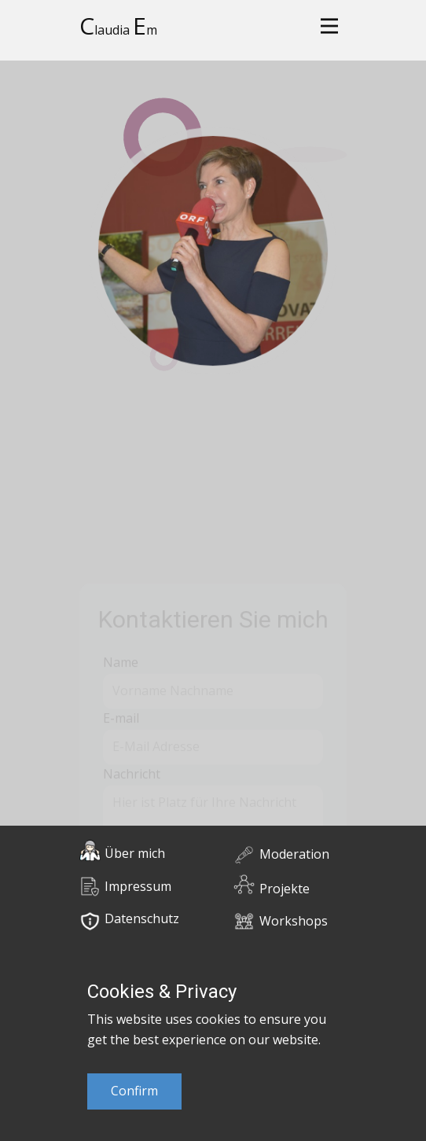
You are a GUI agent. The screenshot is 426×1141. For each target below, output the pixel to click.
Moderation (294, 854)
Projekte (284, 888)
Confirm (134, 1090)
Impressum (138, 886)
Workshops (293, 920)
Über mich (135, 853)
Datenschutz (142, 918)
